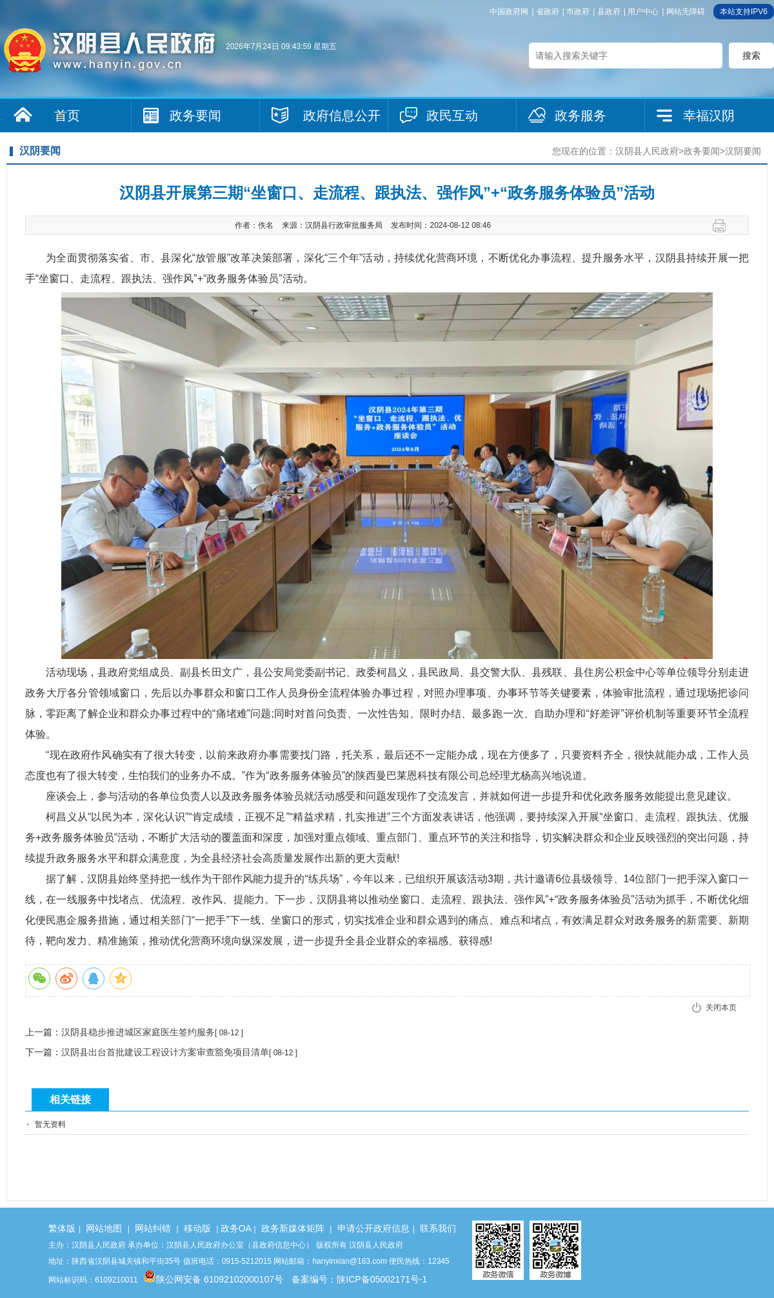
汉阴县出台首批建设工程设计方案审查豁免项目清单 (165, 1052)
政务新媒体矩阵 (292, 1228)
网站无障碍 (685, 11)
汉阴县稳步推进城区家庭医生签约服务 (138, 1032)
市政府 (578, 11)
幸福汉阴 (709, 115)
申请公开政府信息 (373, 1228)
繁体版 (61, 1228)
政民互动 (452, 115)
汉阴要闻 (743, 151)
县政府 (608, 11)
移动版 (197, 1228)
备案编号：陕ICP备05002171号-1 (359, 1279)
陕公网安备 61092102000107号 (213, 1279)
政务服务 (580, 115)
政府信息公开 (342, 115)
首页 (67, 115)
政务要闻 (195, 115)
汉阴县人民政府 (647, 151)
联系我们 (438, 1228)
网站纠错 (153, 1228)
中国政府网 (509, 11)
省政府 (547, 11)
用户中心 (643, 11)
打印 (724, 226)
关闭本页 (721, 1007)
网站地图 (104, 1228)
